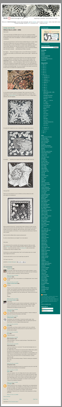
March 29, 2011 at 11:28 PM (12, 363)
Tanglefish (43, 258)
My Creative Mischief (45, 204)
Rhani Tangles (44, 220)
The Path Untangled (45, 267)
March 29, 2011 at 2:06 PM (12, 316)
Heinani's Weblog (44, 169)
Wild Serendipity (44, 279)
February (45, 127)
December (46, 75)
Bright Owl (43, 149)
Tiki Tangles (43, 270)
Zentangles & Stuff (44, 289)
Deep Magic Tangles (45, 157)
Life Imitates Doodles (45, 190)
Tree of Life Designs (45, 276)
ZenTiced (43, 290)
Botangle (43, 148)
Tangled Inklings (44, 253)
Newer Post (5, 399)
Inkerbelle (43, 174)
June (45, 85)
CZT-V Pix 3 (45, 120)
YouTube (43, 54)
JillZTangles (43, 179)
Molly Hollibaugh (44, 201)
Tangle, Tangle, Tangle (45, 247)
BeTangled (43, 144)
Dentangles (43, 158)
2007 (44, 132)
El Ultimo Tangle (44, 161)
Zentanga (43, 286)
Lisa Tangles (43, 192)
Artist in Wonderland (45, 141)
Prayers (44, 111)
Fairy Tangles (43, 165)
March (45, 90)
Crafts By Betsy (44, 154)
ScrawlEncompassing (45, 221)
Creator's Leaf (44, 155)
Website (42, 51)
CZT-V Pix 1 (45, 125)
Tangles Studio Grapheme (46, 263)
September (46, 80)
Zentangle (9, 310)
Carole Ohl (9, 268)
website (34, 22)
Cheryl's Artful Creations (46, 152)
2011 (44, 74)
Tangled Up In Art (44, 257)
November (46, 77)
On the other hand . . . (47, 105)
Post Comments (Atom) (13, 401)
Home (20, 399)
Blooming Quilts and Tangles (46, 146)
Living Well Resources (45, 194)
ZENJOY (43, 284)
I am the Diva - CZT (45, 171)
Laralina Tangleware (45, 187)
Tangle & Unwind (44, 231)
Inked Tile (43, 172)
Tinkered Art (43, 273)
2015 (44, 67)
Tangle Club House (45, 237)
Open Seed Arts (44, 211)
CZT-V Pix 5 (45, 113)
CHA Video (45, 118)
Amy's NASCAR (46, 107)
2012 (44, 72)
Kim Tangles (43, 185)
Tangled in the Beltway (45, 250)
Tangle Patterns (44, 241)
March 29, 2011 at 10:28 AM (12, 275)
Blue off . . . (45, 116)
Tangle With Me (44, 244)
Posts (43, 308)
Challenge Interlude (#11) (48, 121)
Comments (44, 310)
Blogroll (44, 108)
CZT (29, 23)
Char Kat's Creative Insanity (46, 151)
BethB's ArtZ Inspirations (46, 145)
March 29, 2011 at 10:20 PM (12, 343)
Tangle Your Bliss (44, 246)
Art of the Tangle (44, 138)
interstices (8, 246)
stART (42, 227)
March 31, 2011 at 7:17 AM (12, 369)
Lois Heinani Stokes (11, 300)
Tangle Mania (43, 238)
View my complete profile (46, 304)
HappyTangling (44, 168)
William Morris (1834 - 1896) (48, 92)
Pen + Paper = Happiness (46, 215)
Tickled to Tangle (44, 269)
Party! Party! (45, 93)
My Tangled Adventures (45, 207)
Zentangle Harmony (45, 287)
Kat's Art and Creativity (45, 184)
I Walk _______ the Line (48, 100)
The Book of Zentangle (45, 55)
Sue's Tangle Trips (44, 228)
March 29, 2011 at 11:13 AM (12, 282)
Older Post (35, 399)
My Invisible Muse (44, 205)
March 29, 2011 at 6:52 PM (12, 324)
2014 (44, 69)
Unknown (9, 276)
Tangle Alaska (44, 233)
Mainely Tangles (44, 197)
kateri (8, 371)
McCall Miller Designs (45, 200)
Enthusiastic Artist (44, 164)
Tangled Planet (44, 254)
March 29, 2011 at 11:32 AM (12, 298)
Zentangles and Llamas (47, 95)
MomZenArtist (44, 202)
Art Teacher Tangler (45, 139)
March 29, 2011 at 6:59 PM (12, 332)
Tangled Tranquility (45, 256)
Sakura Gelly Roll (12, 95)
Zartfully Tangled (44, 280)
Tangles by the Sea (45, 261)
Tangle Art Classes (44, 234)
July (44, 84)
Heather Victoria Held (12, 283)
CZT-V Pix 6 (45, 110)
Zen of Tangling (44, 281)
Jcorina (42, 178)
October (45, 79)
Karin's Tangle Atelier (45, 182)
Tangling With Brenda (45, 264)
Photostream (43, 60)
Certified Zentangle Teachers (46, 58)
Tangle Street (43, 243)
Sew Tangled (43, 223)
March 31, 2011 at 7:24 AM (12, 382)
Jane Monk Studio (44, 175)
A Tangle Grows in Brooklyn (46, 136)
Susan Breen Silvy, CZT (45, 230)
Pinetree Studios (44, 218)
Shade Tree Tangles (45, 224)
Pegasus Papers (44, 214)
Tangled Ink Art (44, 251)
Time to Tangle (44, 271)
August (45, 82)
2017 (44, 64)
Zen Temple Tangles (45, 283)
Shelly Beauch (10, 317)
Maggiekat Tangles (45, 195)
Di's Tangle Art (44, 159)
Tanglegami (43, 260)
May (45, 87)
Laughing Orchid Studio (45, 188)
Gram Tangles (44, 167)
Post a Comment (6, 396)
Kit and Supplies (44, 57)
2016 (44, 66)
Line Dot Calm (44, 191)
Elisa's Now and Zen (45, 162)
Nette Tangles (44, 208)
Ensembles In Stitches (47, 97)
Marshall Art (43, 198)
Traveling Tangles (44, 274)
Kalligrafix (43, 181)
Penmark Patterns (44, 217)
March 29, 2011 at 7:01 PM (12, 337)
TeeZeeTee (43, 266)
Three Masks (45, 103)
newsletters (45, 22)
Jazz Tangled (43, 177)
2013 (44, 71)
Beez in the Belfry (44, 142)
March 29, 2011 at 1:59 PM (12, 309)
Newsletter (43, 53)
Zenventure (43, 291)
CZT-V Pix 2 (45, 123)
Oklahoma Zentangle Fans (46, 210)
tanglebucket (43, 248)
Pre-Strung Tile (23, 247)
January (45, 128)
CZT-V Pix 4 (45, 115)
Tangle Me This (44, 240)
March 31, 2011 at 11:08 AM (12, 394)
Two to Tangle (44, 277)
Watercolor (45, 98)
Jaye (8, 325)
